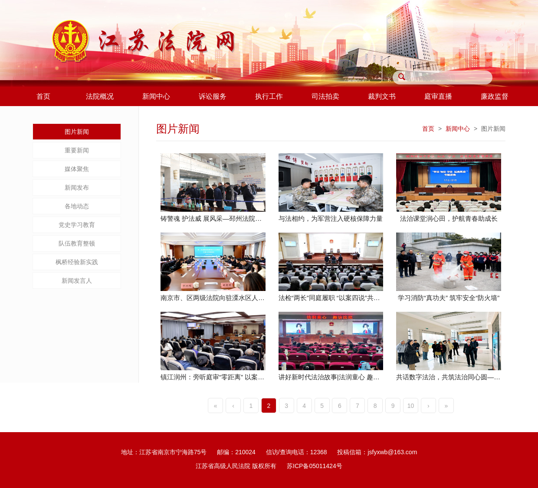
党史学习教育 (77, 224)
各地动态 (77, 206)
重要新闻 (77, 150)
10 (410, 405)
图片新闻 (77, 131)
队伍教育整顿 (77, 243)
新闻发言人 (77, 280)
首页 (428, 128)
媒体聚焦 (77, 168)
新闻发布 (77, 187)
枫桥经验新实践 (77, 262)
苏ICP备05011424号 (314, 465)
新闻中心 (458, 128)
